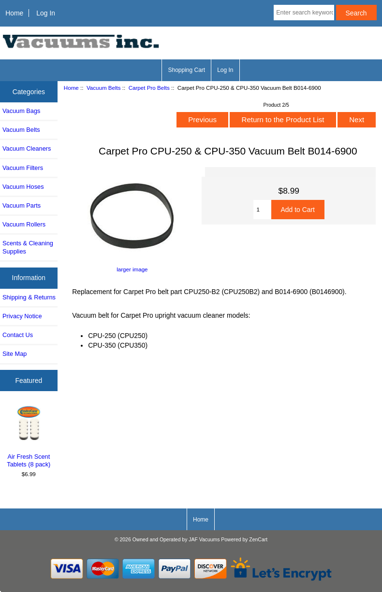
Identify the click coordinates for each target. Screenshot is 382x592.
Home (14, 13)
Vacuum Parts (21, 205)
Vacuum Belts (104, 88)
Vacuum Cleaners (26, 148)
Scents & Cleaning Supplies (27, 247)
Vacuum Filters (22, 167)
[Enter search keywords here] (304, 12)
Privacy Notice (22, 316)
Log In (45, 13)
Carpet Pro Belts (149, 88)
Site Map (14, 353)
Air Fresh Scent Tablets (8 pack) (29, 436)
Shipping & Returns (29, 297)
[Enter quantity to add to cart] (262, 209)
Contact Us (17, 334)
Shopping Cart (186, 70)
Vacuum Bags (21, 110)
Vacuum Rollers (23, 224)
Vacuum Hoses (23, 186)
